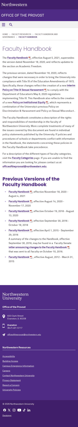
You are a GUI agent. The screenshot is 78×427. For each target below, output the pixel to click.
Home (5, 34)
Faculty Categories (22, 158)
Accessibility (8, 356)
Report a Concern (10, 385)
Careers (6, 371)
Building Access (10, 361)
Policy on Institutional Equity (29, 102)
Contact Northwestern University (18, 376)
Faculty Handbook (17, 58)
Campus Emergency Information (18, 366)
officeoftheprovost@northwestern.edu (24, 166)
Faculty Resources (21, 34)
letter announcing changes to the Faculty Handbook (38, 247)
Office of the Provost (22, 15)
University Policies (11, 390)
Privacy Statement (11, 380)
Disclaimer (7, 416)
